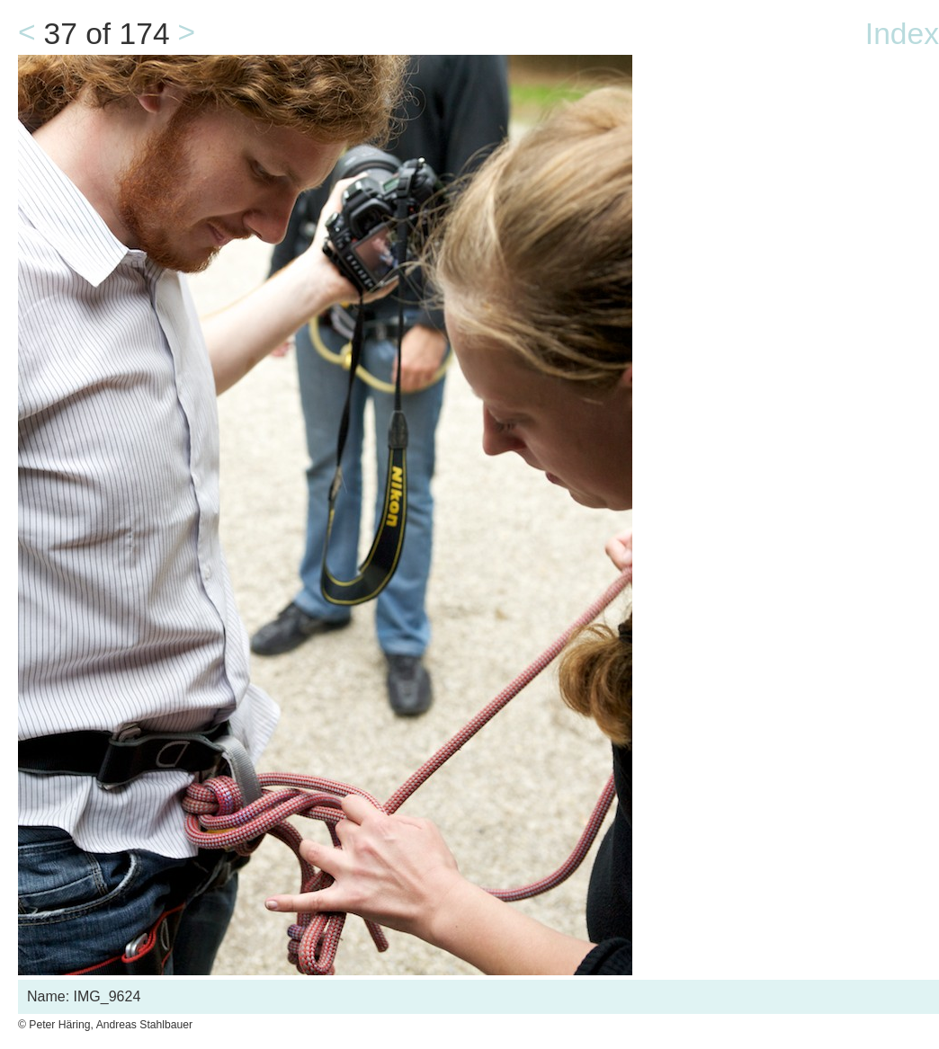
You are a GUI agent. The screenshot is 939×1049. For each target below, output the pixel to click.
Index (902, 33)
